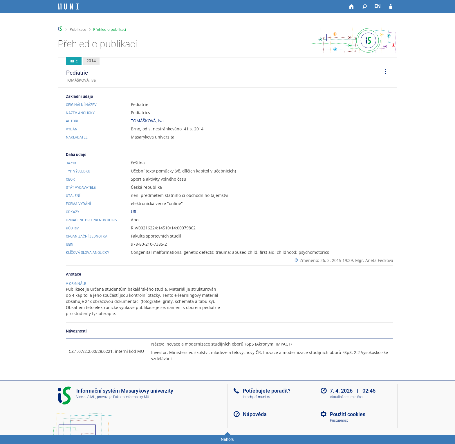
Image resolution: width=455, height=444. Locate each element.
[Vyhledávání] (364, 6)
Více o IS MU (85, 397)
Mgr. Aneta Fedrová (374, 260)
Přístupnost (339, 420)
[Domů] (351, 6)
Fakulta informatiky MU (131, 397)
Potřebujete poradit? (266, 391)
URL (134, 211)
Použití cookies (347, 414)
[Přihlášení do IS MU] (390, 6)
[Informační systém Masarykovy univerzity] (68, 6)
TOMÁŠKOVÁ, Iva (147, 120)
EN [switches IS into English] (377, 6)
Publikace (78, 29)
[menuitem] (383, 72)
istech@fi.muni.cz (256, 397)
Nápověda (255, 414)
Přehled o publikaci (109, 29)
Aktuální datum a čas (346, 397)
